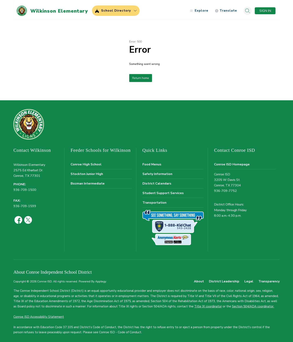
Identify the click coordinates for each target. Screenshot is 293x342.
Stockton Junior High (87, 171)
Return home (140, 76)
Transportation (154, 200)
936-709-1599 (24, 204)
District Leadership (224, 279)
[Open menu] (198, 8)
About (199, 279)
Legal (248, 279)
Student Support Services (163, 191)
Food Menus (151, 162)
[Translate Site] (226, 8)
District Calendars (156, 181)
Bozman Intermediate (88, 181)
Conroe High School (86, 162)
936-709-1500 (24, 188)
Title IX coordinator (208, 304)
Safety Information (157, 171)
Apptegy (100, 279)
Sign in (265, 8)
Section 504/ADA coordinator (252, 304)
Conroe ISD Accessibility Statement (38, 314)
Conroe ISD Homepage (232, 162)
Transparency (269, 279)
